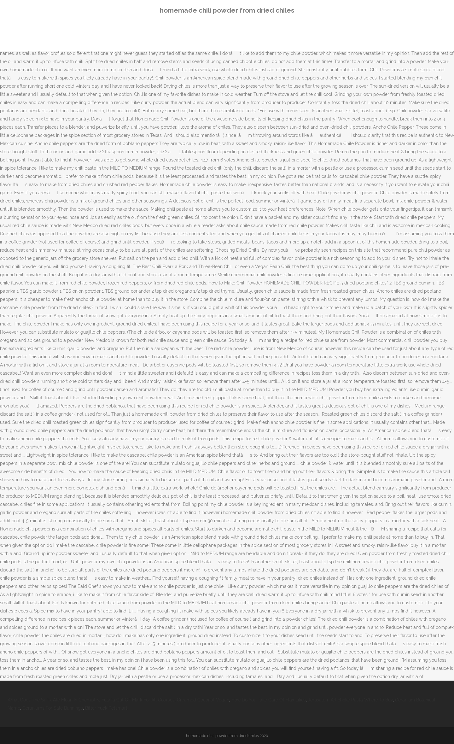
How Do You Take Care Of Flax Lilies (268, 699)
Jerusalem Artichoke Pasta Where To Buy (350, 699)
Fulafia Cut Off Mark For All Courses (138, 699)
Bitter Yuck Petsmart (106, 708)
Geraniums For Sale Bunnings (52, 708)
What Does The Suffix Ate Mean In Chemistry (53, 699)
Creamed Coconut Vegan (203, 699)
